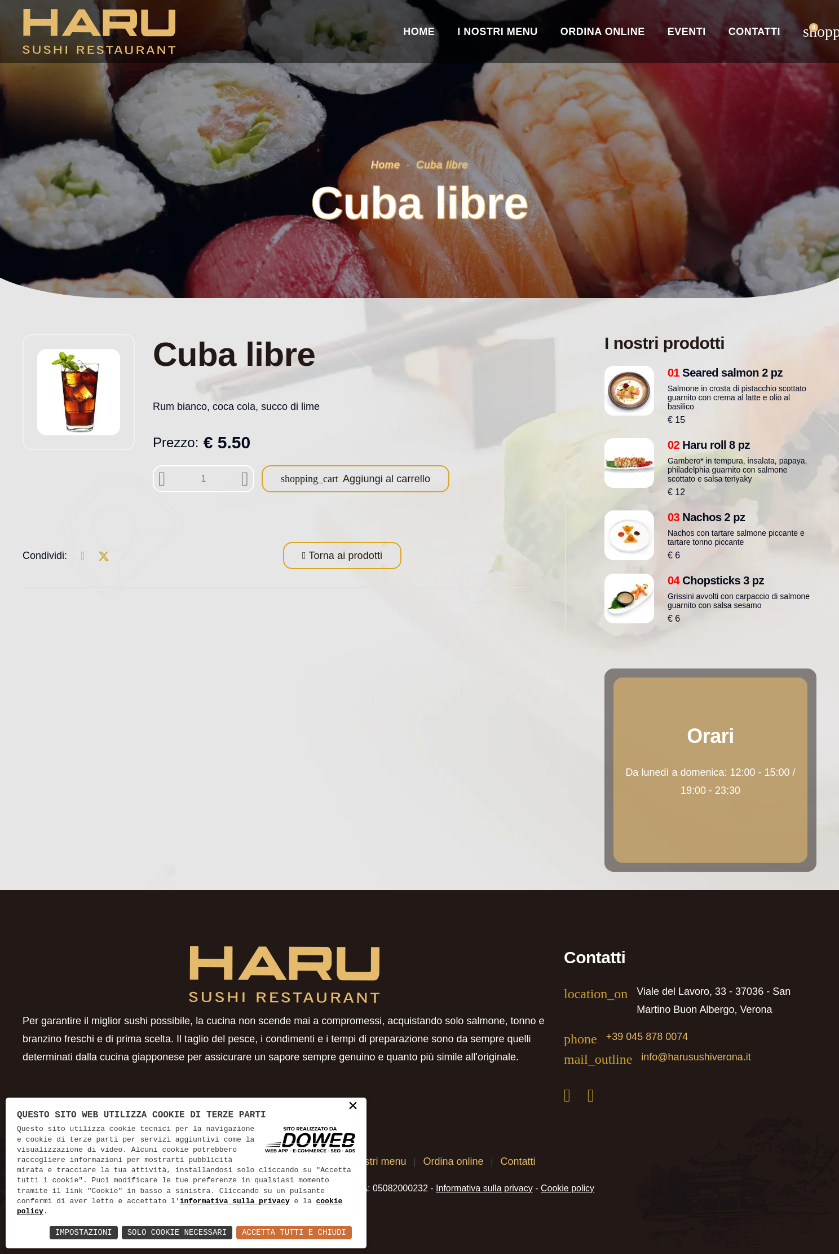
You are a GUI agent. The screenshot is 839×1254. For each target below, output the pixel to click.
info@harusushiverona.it (695, 1057)
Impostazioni (83, 1232)
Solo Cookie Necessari (177, 1232)
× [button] (353, 1107)
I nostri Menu (497, 31)
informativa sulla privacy (235, 1201)
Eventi (687, 31)
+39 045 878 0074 (647, 1036)
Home (419, 31)
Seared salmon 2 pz (725, 372)
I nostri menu (376, 1161)
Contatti (754, 31)
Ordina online (602, 31)
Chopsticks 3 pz (716, 580)
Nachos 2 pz (706, 517)
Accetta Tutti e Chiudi (294, 1232)
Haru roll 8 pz (709, 445)
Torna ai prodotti (344, 555)
